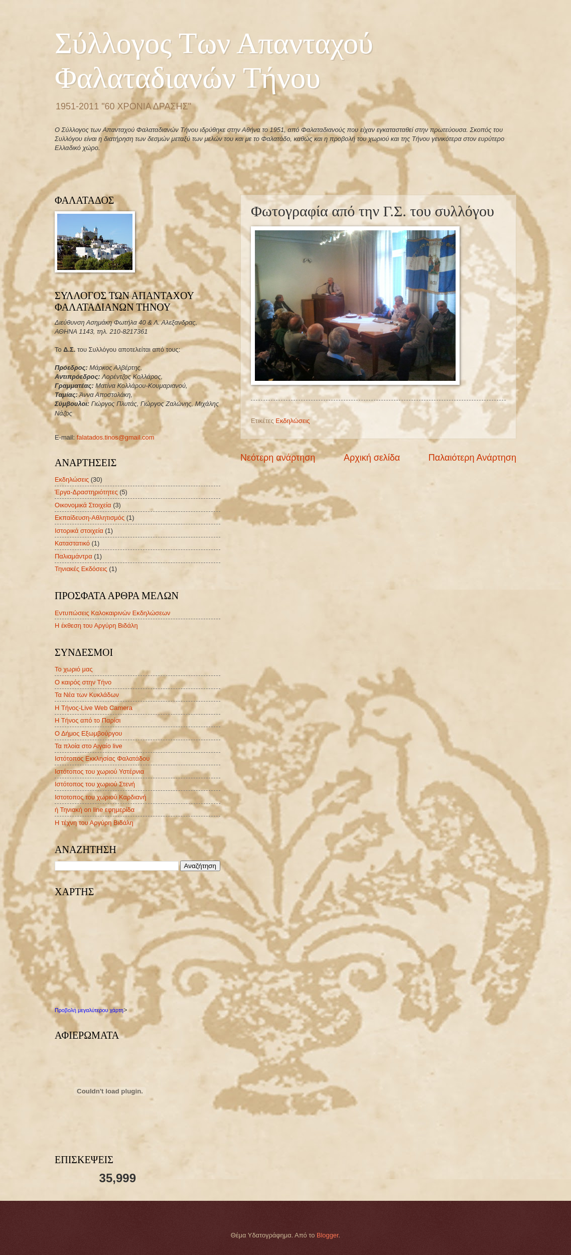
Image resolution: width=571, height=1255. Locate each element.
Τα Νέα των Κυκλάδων (87, 695)
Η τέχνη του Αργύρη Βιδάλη (94, 822)
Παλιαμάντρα (73, 556)
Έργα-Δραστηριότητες (86, 492)
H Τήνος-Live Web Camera (93, 708)
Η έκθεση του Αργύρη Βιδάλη (96, 625)
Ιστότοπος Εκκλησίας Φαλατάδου (102, 758)
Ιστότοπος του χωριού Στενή (95, 784)
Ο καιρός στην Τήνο (83, 682)
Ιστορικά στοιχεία (79, 530)
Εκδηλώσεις (292, 421)
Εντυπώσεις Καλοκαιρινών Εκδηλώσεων (112, 613)
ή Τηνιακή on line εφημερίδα (94, 809)
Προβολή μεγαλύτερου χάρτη (89, 1010)
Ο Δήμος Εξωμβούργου (88, 733)
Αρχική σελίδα (372, 458)
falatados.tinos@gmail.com (116, 437)
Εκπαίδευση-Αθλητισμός (89, 517)
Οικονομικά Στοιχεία (83, 505)
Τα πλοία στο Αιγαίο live (88, 746)
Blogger (328, 1235)
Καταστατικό (72, 543)
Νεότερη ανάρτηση (277, 458)
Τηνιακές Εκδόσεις (81, 569)
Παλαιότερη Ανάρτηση (472, 458)
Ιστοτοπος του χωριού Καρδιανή (100, 797)
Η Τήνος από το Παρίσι (88, 720)
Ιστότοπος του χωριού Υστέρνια (99, 771)
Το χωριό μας (74, 669)
